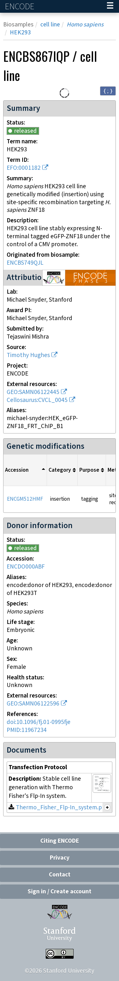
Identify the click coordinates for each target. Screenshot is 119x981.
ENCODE (20, 6)
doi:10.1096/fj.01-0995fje (38, 722)
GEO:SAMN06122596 (33, 704)
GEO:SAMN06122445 (33, 392)
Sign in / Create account (59, 892)
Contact (59, 875)
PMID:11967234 (27, 730)
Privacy (59, 858)
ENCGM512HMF (25, 499)
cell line (50, 25)
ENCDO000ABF (26, 567)
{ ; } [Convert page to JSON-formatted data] (107, 90)
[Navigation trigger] (110, 6)
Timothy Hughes (28, 355)
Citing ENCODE (59, 841)
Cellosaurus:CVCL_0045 (37, 400)
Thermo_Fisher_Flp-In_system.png (62, 808)
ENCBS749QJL (25, 263)
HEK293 (20, 33)
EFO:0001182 (24, 168)
